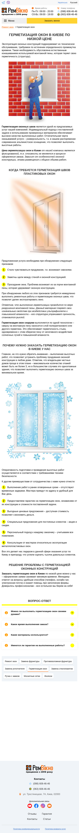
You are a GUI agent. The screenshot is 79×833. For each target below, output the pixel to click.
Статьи (47, 819)
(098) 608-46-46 (67, 11)
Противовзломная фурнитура (58, 661)
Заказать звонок (52, 21)
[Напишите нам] (49, 806)
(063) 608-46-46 (67, 14)
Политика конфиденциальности (26, 829)
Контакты (32, 819)
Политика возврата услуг (55, 829)
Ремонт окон (8, 27)
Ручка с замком (12, 676)
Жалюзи (48, 676)
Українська (62, 2)
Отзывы (32, 814)
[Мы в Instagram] (43, 806)
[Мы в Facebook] (36, 806)
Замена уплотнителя (15, 669)
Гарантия (47, 814)
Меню (9, 21)
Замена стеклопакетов (62, 669)
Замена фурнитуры (30, 661)
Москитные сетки (32, 676)
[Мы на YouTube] (30, 806)
